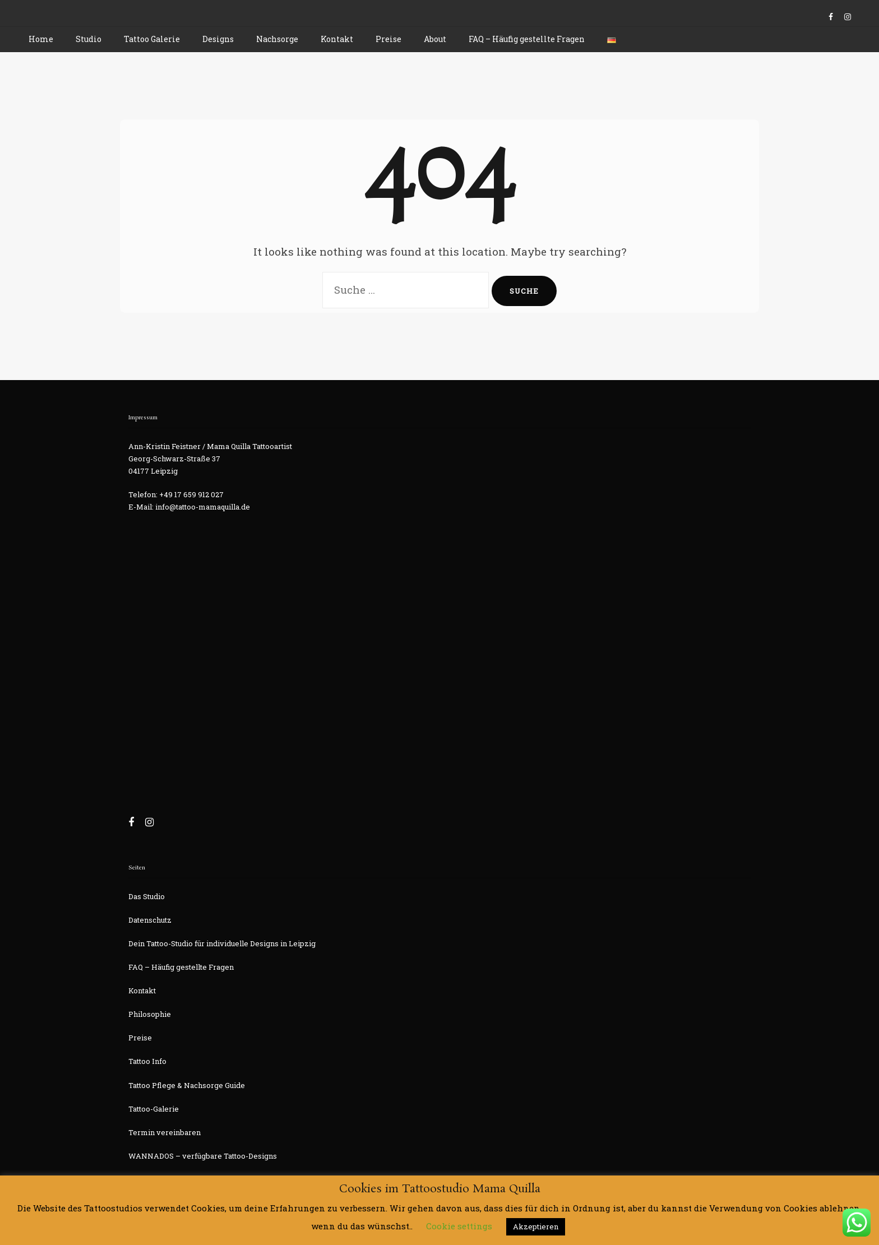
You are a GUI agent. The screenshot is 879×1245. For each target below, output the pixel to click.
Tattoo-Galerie (153, 1109)
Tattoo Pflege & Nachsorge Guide (186, 1085)
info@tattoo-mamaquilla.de (202, 507)
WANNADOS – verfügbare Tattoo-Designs (202, 1156)
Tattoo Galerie (152, 39)
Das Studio (146, 896)
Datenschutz (150, 920)
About (435, 39)
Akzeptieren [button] (535, 1226)
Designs (218, 39)
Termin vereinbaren (164, 1132)
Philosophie (149, 1014)
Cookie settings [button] (459, 1226)
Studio (88, 39)
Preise (388, 39)
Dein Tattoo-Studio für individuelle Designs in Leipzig (222, 943)
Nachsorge (277, 39)
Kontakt (337, 39)
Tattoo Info (147, 1061)
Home (41, 39)
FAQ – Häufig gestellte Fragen (527, 39)
